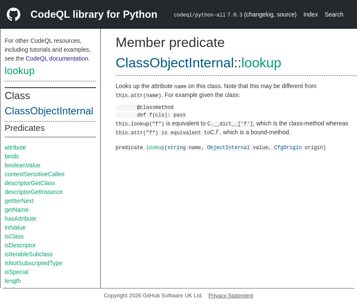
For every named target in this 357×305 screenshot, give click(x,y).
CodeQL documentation (57, 58)
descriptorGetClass (30, 183)
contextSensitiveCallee (35, 174)
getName (17, 209)
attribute (15, 147)
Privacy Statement (230, 295)
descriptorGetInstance (34, 192)
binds (12, 156)
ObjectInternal (228, 147)
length (13, 280)
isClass (14, 236)
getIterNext (19, 200)
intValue (15, 227)
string (176, 147)
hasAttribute (20, 218)
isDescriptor (20, 245)
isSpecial (16, 272)
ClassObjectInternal (49, 110)
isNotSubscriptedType (33, 263)
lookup (20, 70)
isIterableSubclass (29, 254)
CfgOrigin (288, 147)
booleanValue (23, 165)
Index (310, 14)
